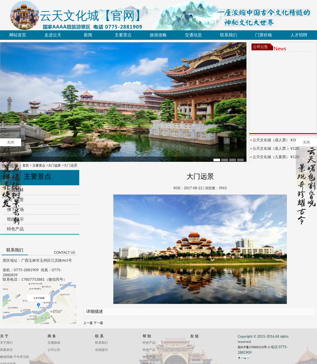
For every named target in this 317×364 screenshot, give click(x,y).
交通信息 (193, 35)
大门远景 (54, 165)
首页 (25, 165)
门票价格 (263, 35)
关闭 (10, 129)
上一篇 (88, 323)
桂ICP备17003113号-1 (254, 347)
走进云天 (52, 35)
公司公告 (260, 47)
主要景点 (123, 35)
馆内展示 (15, 219)
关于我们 (6, 342)
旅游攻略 (158, 35)
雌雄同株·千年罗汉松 (14, 357)
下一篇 (98, 323)
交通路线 (54, 342)
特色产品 (15, 229)
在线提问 (101, 350)
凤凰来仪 (6, 350)
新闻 (88, 35)
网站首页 (17, 35)
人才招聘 (298, 35)
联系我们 (228, 35)
